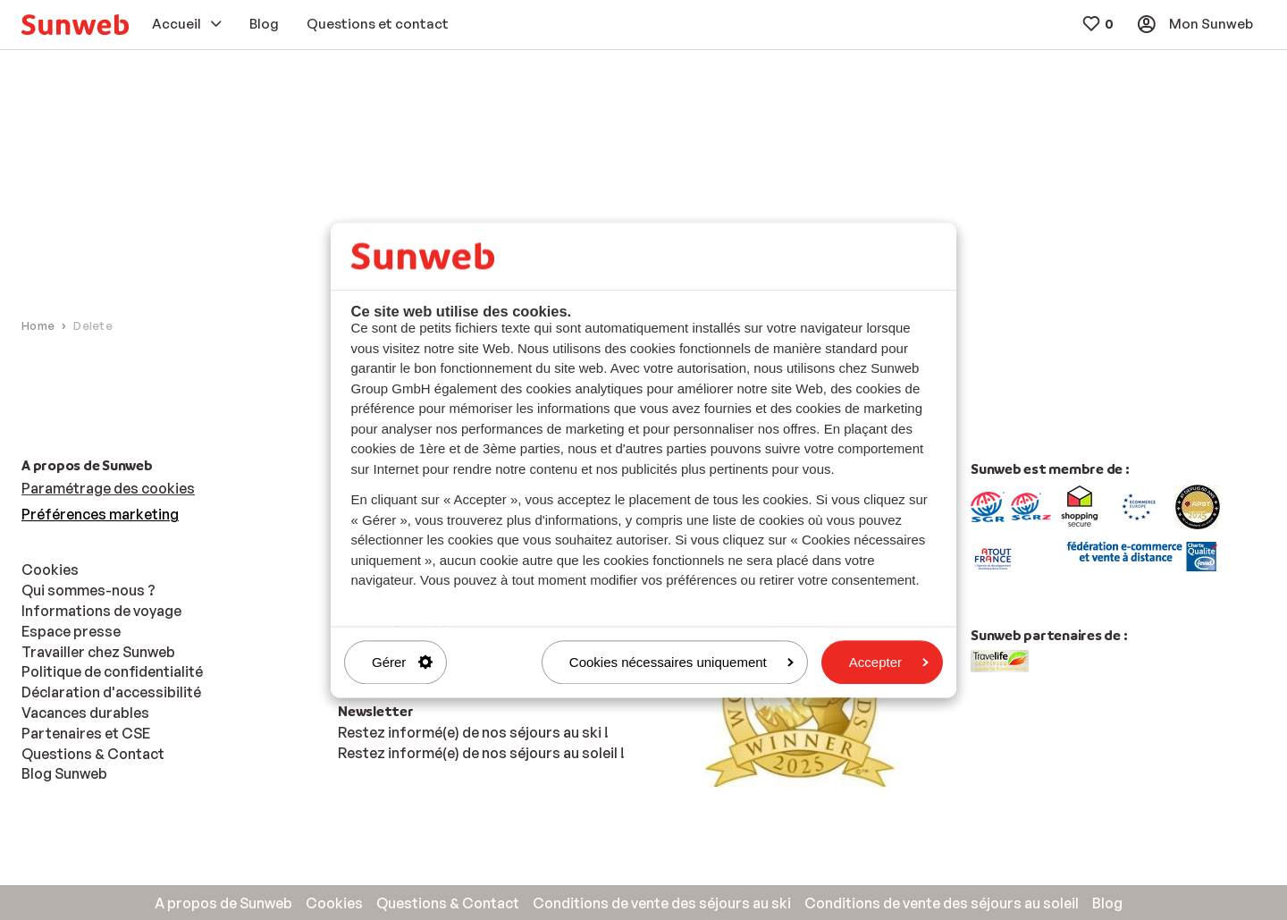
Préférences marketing (100, 514)
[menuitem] (75, 24)
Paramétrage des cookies (108, 488)
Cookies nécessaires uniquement (681, 662)
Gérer (402, 662)
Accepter (889, 662)
